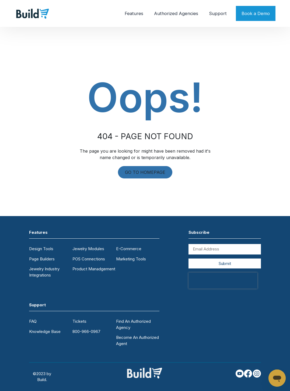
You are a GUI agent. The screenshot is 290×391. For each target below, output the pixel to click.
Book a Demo (256, 13)
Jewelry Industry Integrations (44, 272)
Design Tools (41, 248)
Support (218, 13)
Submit (225, 263)
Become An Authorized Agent (137, 340)
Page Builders (42, 258)
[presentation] (222, 280)
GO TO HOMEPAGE (145, 172)
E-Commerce (128, 248)
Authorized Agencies (176, 13)
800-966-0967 (86, 331)
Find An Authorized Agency (133, 324)
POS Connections (88, 258)
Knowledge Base (45, 331)
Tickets (79, 321)
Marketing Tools (131, 258)
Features (134, 13)
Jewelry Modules (88, 248)
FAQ (33, 321)
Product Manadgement (93, 268)
